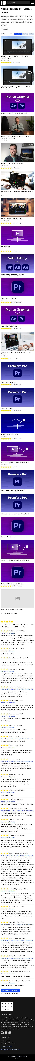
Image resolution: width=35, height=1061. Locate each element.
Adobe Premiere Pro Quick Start (11, 219)
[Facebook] (6, 1032)
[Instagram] (9, 1032)
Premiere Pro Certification (9, 537)
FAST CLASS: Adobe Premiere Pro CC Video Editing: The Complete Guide (15, 87)
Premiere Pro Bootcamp (8, 298)
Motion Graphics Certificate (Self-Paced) (14, 113)
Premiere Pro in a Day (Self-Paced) (12, 609)
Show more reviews (10, 990)
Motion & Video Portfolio (9, 326)
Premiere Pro (5, 29)
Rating (31, 34)
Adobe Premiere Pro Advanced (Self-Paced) (15, 514)
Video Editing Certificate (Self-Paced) (13, 275)
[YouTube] (2, 1032)
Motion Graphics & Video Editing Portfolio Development (17, 689)
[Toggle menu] (32, 2)
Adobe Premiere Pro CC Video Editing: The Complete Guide (15, 57)
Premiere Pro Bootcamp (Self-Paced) (12, 490)
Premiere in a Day (6, 408)
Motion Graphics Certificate (10, 434)
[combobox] (18, 2)
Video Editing (5, 247)
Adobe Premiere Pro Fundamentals (12, 163)
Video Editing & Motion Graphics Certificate (15, 462)
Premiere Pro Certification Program (12, 583)
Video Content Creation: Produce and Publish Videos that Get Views (16, 137)
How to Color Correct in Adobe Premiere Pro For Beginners (16, 353)
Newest (25, 34)
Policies (17, 1059)
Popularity (18, 34)
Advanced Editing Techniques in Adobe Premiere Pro (17, 192)
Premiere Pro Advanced (8, 382)
